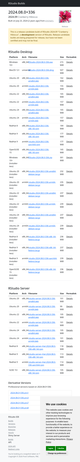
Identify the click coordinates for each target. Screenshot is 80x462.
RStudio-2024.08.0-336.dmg (41, 70)
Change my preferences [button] (57, 453)
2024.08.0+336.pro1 (19, 392)
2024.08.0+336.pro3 (19, 397)
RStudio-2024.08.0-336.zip (40, 157)
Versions (11, 424)
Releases (11, 429)
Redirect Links (14, 449)
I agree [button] (50, 448)
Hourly (11, 432)
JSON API (12, 446)
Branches (12, 427)
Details (69, 62)
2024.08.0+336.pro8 (19, 407)
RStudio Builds (16, 3)
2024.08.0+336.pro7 (19, 402)
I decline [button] (61, 448)
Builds (10, 421)
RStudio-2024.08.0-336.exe (40, 62)
